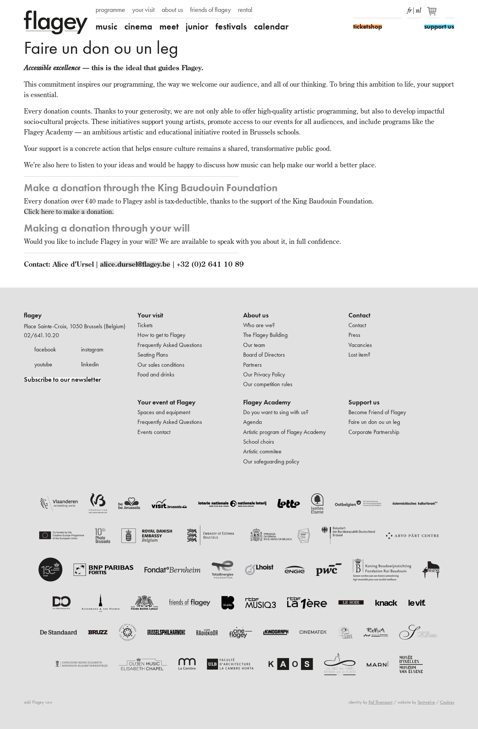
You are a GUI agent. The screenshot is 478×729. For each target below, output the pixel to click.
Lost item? (359, 355)
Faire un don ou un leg (374, 422)
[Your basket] (433, 14)
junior (197, 26)
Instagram (370, 10)
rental (245, 9)
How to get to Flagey (161, 335)
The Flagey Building (265, 335)
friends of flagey (210, 9)
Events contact (153, 432)
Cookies (447, 702)
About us (256, 315)
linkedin (90, 364)
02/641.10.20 (41, 335)
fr (409, 9)
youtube (43, 364)
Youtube (383, 10)
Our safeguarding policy (271, 461)
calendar (271, 26)
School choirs (258, 442)
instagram (92, 349)
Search (449, 10)
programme (110, 9)
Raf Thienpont (380, 702)
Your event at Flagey (166, 402)
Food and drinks (155, 374)
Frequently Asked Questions (169, 345)
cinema (138, 26)
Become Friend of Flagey (377, 412)
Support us (363, 402)
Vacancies (360, 345)
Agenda (252, 422)
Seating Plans (152, 355)
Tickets (145, 325)
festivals (231, 26)
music (106, 26)
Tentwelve (426, 702)
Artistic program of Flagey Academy (284, 432)
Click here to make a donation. (69, 211)
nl (418, 9)
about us (172, 9)
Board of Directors (264, 355)
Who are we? (259, 325)
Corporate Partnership (373, 432)
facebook (45, 349)
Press (354, 335)
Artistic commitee (262, 451)
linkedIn (396, 10)
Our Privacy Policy (264, 374)
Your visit (150, 315)
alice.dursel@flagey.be (135, 264)
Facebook (357, 10)
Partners (252, 365)
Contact (359, 315)
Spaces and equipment (163, 412)
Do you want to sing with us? (275, 412)
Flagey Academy (267, 402)
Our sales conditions (160, 365)
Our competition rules (267, 384)
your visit (143, 9)
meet (169, 26)
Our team (254, 345)
